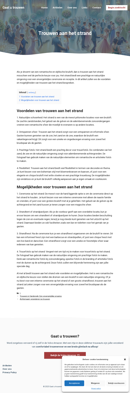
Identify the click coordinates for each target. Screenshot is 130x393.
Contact (96, 7)
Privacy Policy (10, 372)
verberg (31, 92)
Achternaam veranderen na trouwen (35, 299)
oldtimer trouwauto (93, 343)
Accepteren (74, 383)
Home (44, 7)
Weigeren (95, 383)
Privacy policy (96, 388)
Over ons (72, 7)
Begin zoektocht (116, 7)
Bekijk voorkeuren (116, 383)
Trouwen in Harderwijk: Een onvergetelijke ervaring (41, 296)
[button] (125, 359)
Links (84, 7)
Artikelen (57, 7)
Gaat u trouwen (13, 7)
